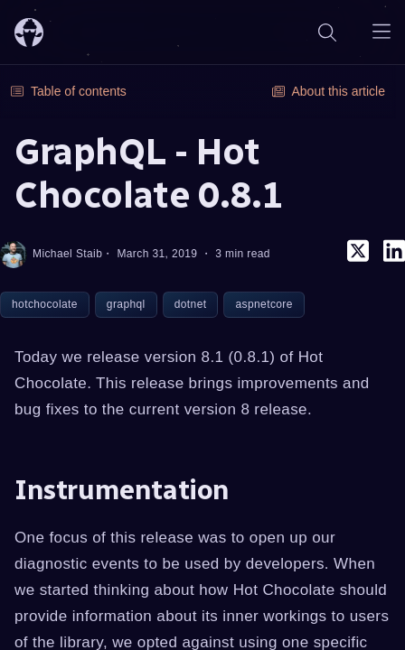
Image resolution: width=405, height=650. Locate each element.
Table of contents (69, 91)
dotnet (190, 304)
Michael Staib (51, 254)
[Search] (327, 32)
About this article (329, 91)
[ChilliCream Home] (29, 32)
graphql (126, 304)
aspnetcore (263, 304)
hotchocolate (45, 304)
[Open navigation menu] (381, 32)
